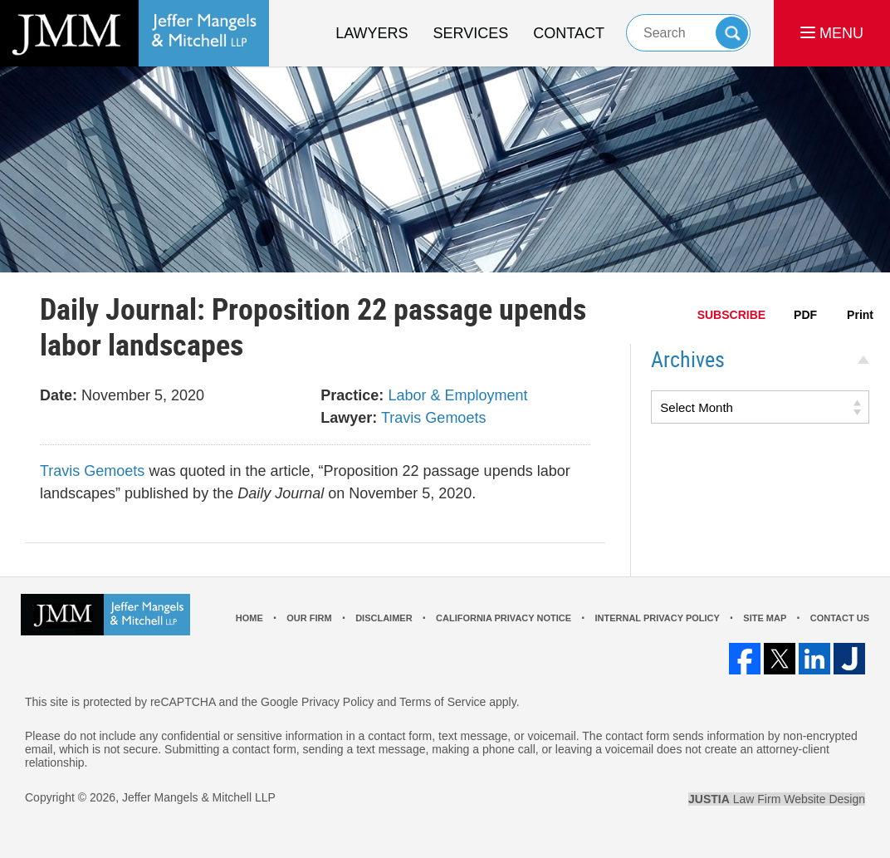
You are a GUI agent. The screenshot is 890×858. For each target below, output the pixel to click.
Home (249, 618)
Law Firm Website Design (776, 799)
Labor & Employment (457, 395)
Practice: (352, 395)
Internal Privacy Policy (656, 618)
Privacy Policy (337, 701)
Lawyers (371, 33)
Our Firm (308, 618)
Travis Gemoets (433, 417)
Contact (568, 33)
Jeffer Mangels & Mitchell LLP (199, 797)
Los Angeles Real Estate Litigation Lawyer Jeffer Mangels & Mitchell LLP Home (134, 33)
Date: (58, 395)
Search (732, 33)
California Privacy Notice (503, 618)
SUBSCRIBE (731, 314)
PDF (805, 314)
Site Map (764, 618)
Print (860, 314)
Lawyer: (348, 417)
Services (471, 33)
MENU (831, 33)
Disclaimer (383, 618)
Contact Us (839, 618)
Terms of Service (442, 701)
